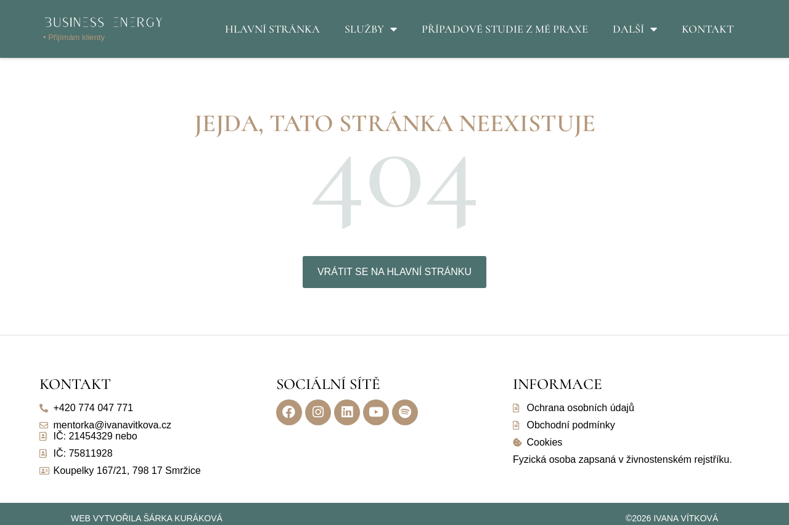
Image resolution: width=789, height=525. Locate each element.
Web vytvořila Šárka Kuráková (147, 518)
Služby (371, 29)
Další (635, 29)
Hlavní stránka (272, 29)
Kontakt (708, 29)
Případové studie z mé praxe (505, 29)
